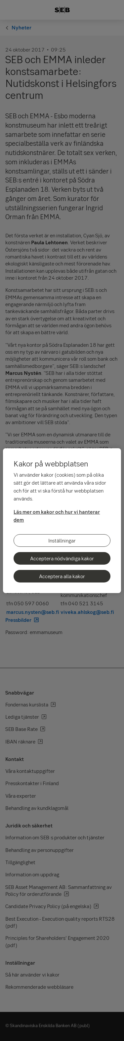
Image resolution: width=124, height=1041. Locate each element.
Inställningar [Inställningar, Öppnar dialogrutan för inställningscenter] (62, 540)
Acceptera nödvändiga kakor (62, 558)
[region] (62, 520)
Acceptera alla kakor (62, 576)
